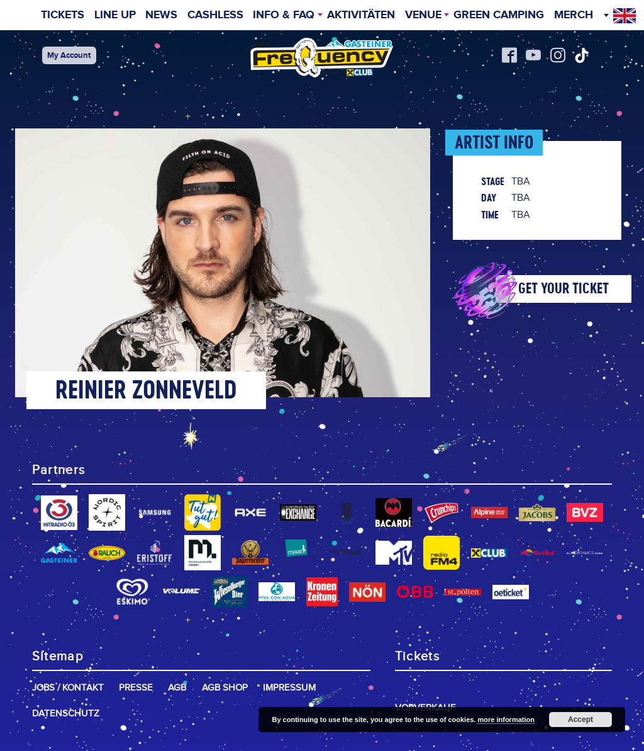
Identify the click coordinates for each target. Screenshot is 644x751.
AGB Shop (225, 687)
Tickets (62, 16)
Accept (580, 719)
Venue (423, 16)
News (161, 16)
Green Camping (499, 16)
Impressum (289, 687)
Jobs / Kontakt (68, 687)
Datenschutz (65, 713)
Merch (574, 16)
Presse (136, 687)
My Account (69, 55)
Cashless (215, 16)
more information (505, 719)
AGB (177, 687)
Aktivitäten (361, 16)
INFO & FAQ (283, 16)
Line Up (114, 16)
